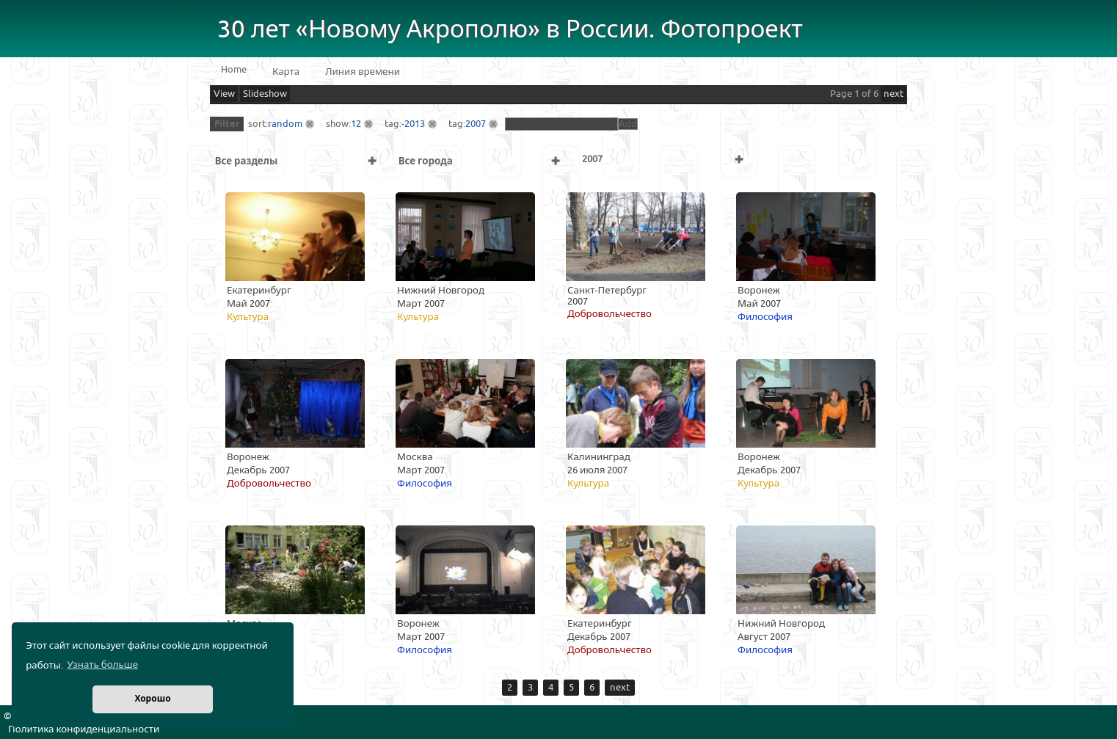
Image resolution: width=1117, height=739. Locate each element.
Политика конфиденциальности (83, 729)
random (285, 124)
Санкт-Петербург (607, 290)
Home (234, 70)
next (893, 94)
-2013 (413, 124)
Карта (285, 72)
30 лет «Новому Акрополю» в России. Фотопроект (510, 30)
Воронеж (759, 290)
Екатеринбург (259, 290)
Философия (765, 317)
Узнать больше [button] (102, 665)
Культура (248, 317)
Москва (415, 457)
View (224, 94)
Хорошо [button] (152, 699)
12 (356, 124)
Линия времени (362, 72)
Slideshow (265, 94)
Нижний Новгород (440, 290)
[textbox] (561, 124)
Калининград (598, 457)
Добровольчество (609, 314)
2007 (475, 124)
